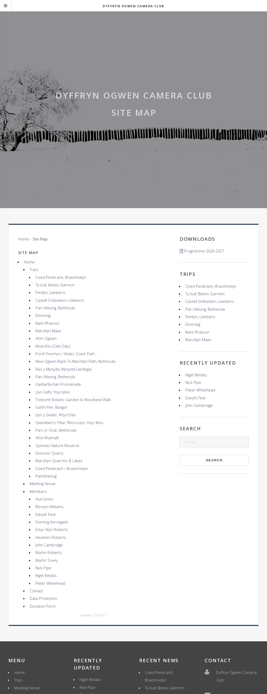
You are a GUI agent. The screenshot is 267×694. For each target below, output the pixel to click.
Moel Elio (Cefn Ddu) (52, 346)
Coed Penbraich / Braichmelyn (61, 468)
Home (23, 239)
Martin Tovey (46, 560)
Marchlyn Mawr (48, 330)
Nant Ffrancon (47, 323)
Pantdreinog (46, 476)
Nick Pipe (43, 567)
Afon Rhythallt (47, 437)
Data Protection (43, 598)
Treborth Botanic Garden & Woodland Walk (73, 399)
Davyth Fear (45, 514)
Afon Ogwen (46, 338)
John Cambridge (49, 544)
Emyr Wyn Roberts (51, 529)
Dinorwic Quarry (49, 453)
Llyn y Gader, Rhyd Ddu (55, 414)
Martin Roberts (48, 552)
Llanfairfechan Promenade (58, 384)
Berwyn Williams (49, 506)
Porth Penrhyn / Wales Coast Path (65, 353)
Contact (36, 590)
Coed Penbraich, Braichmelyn (60, 277)
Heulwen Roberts (50, 537)
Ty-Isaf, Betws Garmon (55, 284)
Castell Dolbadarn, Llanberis (59, 300)
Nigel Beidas (46, 575)
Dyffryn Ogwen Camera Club (133, 6)
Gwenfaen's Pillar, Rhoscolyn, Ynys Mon (69, 422)
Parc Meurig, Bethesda (55, 307)
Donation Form (43, 606)
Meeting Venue (43, 483)
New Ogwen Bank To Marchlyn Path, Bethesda (75, 361)
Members (38, 491)
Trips (34, 269)
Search (214, 460)
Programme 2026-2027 (204, 251)
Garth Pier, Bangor (51, 407)
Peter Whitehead (50, 583)
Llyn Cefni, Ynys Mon (52, 392)
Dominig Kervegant (51, 521)
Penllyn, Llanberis (50, 292)
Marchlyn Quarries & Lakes (59, 460)
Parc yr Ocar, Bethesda (55, 430)
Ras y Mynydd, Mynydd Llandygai (63, 369)
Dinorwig (42, 315)
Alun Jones (44, 499)
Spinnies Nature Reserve (57, 445)
